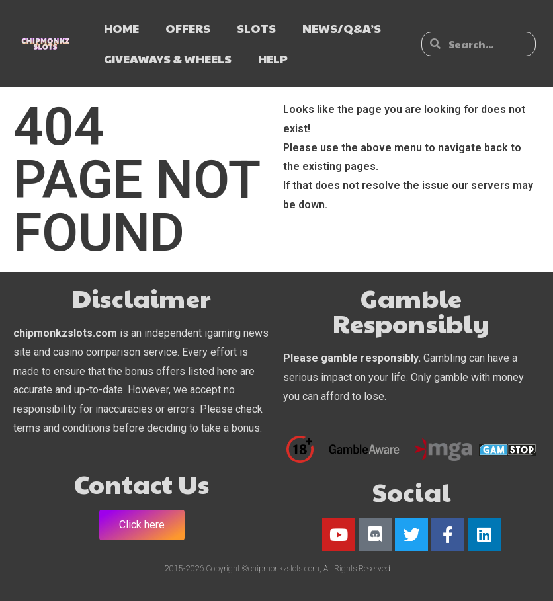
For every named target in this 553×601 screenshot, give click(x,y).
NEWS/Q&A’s (341, 28)
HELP (273, 58)
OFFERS (187, 28)
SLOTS (256, 28)
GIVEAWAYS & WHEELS (168, 58)
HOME (121, 28)
